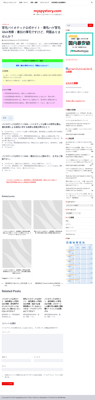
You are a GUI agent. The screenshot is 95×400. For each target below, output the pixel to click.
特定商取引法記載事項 (58, 2)
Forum (67, 144)
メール (37, 357)
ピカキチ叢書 (72, 83)
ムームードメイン (72, 59)
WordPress (61, 397)
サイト (4, 366)
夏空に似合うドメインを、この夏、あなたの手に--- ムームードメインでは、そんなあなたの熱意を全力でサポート (79, 183)
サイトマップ (44, 2)
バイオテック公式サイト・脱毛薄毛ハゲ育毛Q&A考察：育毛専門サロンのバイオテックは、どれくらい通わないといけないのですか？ (11, 305)
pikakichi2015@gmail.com (10, 40)
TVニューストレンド (9, 2)
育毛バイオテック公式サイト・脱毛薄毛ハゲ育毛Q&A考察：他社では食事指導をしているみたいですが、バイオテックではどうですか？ (32, 305)
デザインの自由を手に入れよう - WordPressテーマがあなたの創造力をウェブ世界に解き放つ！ (79, 170)
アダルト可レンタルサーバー (75, 101)
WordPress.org (70, 234)
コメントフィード (71, 231)
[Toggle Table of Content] (9, 118)
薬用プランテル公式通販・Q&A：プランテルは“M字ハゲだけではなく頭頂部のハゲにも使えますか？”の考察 (79, 149)
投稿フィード (70, 227)
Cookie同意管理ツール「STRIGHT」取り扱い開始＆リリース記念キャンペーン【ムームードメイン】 (79, 115)
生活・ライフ (23, 2)
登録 (67, 221)
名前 (4, 357)
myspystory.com (47, 11)
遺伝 (18, 278)
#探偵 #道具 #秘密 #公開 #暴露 (75, 134)
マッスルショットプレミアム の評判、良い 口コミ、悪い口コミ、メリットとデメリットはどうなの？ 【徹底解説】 (79, 195)
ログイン (68, 224)
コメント (6, 332)
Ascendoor (43, 397)
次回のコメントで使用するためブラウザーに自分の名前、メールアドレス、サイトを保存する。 (34, 376)
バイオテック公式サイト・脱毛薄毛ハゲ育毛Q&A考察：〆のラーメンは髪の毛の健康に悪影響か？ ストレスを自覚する (53, 305)
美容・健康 (34, 2)
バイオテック (5, 24)
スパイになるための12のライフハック (77, 120)
